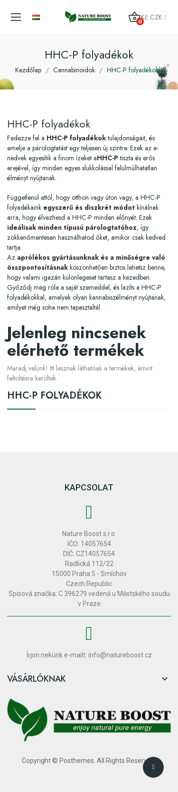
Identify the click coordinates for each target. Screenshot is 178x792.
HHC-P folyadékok (54, 396)
